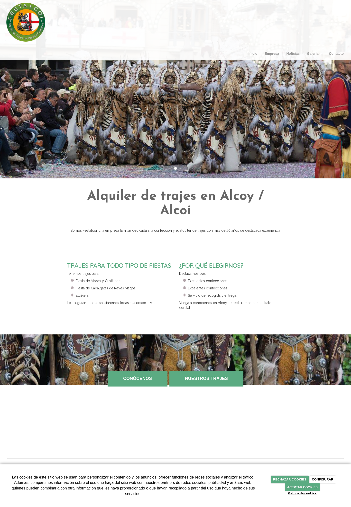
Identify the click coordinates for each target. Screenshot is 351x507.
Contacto (336, 53)
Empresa (272, 53)
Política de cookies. (302, 493)
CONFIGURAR (322, 479)
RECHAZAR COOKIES (289, 479)
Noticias (292, 53)
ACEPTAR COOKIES (302, 487)
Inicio (253, 53)
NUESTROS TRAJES (206, 378)
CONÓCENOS (137, 378)
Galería (314, 53)
